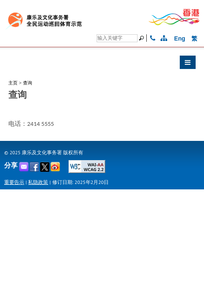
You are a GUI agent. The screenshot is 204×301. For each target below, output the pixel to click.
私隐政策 (38, 182)
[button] (102, 64)
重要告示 (14, 182)
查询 (27, 82)
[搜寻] (117, 38)
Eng (179, 38)
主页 (13, 82)
